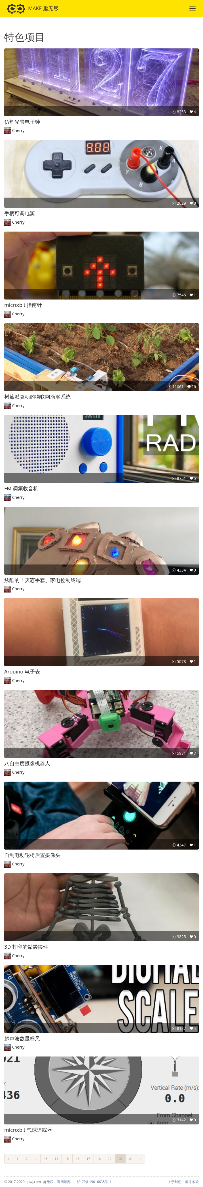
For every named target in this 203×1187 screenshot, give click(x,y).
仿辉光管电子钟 (22, 121)
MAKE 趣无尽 (32, 9)
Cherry (18, 130)
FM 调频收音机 (21, 488)
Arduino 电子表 (22, 671)
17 (88, 1158)
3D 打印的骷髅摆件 (26, 946)
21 (131, 1158)
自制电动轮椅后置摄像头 (32, 855)
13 (46, 1158)
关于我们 (174, 1181)
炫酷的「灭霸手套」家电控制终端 (42, 580)
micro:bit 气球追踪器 (28, 1129)
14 (56, 1158)
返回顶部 (64, 1181)
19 (109, 1158)
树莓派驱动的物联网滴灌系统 (37, 396)
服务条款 (192, 1181)
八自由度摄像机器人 (27, 763)
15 (67, 1158)
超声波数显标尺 (22, 1038)
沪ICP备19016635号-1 (94, 1181)
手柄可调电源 (19, 213)
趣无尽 (48, 1181)
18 (99, 1158)
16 (78, 1158)
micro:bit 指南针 (23, 304)
